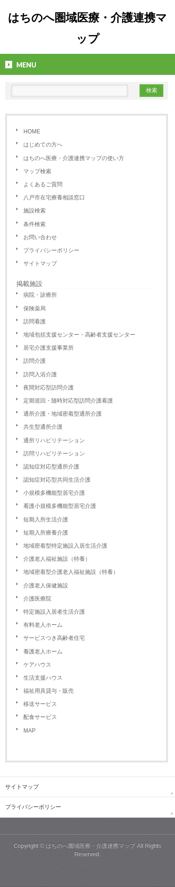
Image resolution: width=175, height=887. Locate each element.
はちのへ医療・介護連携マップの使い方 (73, 158)
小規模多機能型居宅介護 (54, 493)
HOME (31, 131)
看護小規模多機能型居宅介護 (59, 506)
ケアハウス (37, 664)
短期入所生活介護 (45, 519)
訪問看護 (34, 321)
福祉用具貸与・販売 (48, 691)
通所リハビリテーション (54, 440)
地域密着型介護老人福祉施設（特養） (71, 572)
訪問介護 (34, 361)
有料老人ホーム (43, 625)
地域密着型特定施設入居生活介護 (65, 545)
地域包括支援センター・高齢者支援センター (79, 334)
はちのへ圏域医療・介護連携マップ (90, 846)
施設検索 (34, 210)
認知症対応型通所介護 (51, 466)
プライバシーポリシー (51, 250)
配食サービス (40, 717)
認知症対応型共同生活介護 (57, 479)
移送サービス (40, 704)
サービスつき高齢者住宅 (54, 638)
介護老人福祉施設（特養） (57, 559)
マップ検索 (37, 171)
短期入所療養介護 (45, 532)
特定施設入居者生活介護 (54, 611)
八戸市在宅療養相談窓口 (54, 197)
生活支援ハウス (43, 677)
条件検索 (34, 224)
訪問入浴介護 (40, 374)
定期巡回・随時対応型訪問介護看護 (68, 400)
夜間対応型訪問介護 (48, 387)
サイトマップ (40, 263)
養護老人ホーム (43, 651)
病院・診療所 (40, 295)
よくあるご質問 (43, 184)
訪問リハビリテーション (54, 453)
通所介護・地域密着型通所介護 (62, 414)
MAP (29, 730)
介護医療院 (37, 598)
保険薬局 (34, 308)
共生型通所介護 (43, 427)
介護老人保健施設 (45, 585)
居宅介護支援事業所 (48, 348)
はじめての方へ (43, 144)
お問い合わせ (40, 237)
